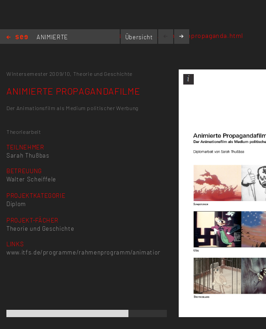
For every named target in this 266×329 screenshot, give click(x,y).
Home (17, 38)
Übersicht (139, 37)
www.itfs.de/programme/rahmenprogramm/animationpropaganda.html (108, 252)
